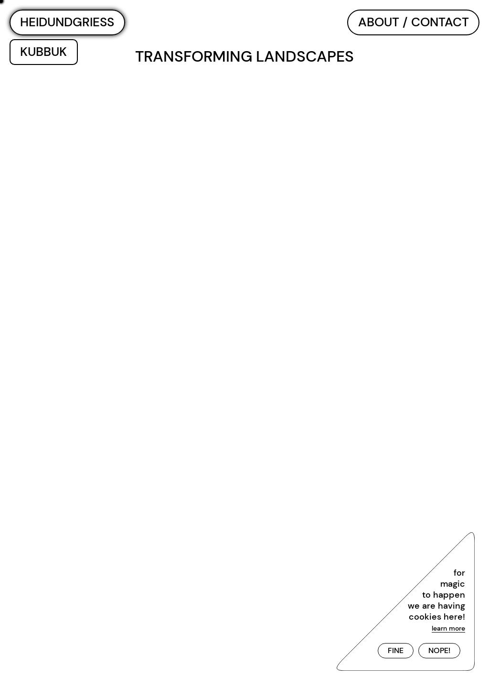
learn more (448, 628)
